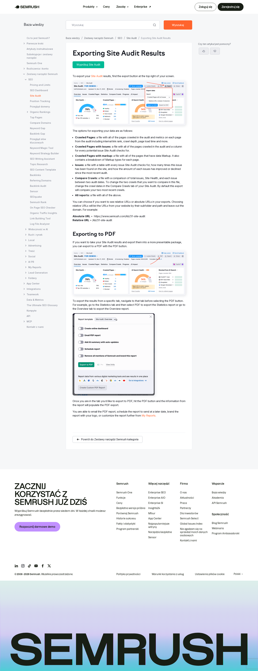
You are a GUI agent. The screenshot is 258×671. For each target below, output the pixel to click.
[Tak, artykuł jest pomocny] (204, 51)
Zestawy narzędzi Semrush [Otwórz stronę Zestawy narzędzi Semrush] (42, 74)
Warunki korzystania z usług (168, 574)
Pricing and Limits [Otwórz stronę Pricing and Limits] (40, 84)
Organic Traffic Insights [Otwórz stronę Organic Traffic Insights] (43, 213)
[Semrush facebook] (42, 566)
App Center (155, 518)
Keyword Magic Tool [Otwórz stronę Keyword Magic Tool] (41, 148)
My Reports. (149, 415)
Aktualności (187, 498)
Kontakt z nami (188, 540)
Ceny (106, 6)
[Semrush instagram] (23, 566)
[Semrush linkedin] (16, 566)
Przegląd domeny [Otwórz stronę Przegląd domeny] (40, 106)
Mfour (151, 513)
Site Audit (132, 38)
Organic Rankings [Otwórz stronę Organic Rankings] (40, 112)
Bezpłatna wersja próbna (130, 508)
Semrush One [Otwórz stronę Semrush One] (34, 63)
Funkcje (121, 498)
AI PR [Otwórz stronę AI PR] (31, 262)
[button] (215, 51)
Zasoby (121, 6)
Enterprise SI (155, 503)
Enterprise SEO (157, 492)
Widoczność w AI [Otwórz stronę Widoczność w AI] (38, 229)
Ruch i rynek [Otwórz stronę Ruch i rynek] (35, 234)
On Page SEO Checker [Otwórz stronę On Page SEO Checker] (42, 207)
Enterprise (140, 6)
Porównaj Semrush (127, 513)
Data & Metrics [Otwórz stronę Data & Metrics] (35, 299)
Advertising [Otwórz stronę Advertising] (34, 245)
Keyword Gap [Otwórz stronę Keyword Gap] (37, 128)
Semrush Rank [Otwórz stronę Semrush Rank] (38, 202)
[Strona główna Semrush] (26, 7)
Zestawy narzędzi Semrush (98, 38)
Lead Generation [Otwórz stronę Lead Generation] (38, 272)
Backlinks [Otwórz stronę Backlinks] (35, 175)
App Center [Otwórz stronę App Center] (33, 283)
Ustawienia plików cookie (210, 574)
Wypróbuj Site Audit (88, 64)
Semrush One (124, 492)
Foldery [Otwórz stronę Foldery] (32, 278)
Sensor (152, 537)
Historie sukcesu (126, 518)
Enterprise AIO (156, 498)
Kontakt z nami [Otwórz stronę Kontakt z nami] (35, 326)
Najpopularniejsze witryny (158, 525)
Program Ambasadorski (225, 533)
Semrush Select (189, 518)
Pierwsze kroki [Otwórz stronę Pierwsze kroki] (35, 43)
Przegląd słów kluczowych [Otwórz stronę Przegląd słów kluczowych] (38, 141)
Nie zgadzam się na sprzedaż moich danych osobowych (194, 532)
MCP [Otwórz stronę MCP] (29, 321)
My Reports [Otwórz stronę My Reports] (34, 267)
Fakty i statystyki (125, 523)
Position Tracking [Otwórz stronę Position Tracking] (40, 101)
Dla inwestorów (189, 513)
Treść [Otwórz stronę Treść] (31, 251)
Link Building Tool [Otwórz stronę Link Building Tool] (40, 218)
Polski (237, 574)
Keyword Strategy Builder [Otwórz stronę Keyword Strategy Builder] (44, 153)
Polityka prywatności (128, 574)
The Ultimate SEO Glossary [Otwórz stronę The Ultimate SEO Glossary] (42, 305)
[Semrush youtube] (36, 566)
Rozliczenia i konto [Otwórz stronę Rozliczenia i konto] (38, 68)
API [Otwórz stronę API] (28, 316)
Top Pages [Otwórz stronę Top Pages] (36, 117)
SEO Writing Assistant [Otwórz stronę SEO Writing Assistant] (42, 158)
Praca (183, 503)
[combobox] (109, 25)
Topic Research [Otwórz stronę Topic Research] (39, 164)
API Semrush (219, 503)
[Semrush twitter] (49, 566)
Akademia (218, 498)
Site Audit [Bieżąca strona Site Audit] (35, 95)
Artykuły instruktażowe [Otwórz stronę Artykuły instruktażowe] (40, 48)
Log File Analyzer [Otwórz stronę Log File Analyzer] (40, 223)
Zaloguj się (205, 6)
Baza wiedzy (34, 25)
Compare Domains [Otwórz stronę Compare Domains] (40, 122)
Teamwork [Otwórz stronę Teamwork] (33, 294)
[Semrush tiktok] (29, 566)
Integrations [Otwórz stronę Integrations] (34, 289)
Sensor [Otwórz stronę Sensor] (34, 191)
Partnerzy (185, 508)
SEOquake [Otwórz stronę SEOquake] (36, 196)
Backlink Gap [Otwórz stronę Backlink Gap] (37, 133)
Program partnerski (127, 529)
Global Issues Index (191, 523)
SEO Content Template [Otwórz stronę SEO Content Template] (43, 169)
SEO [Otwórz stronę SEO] (30, 79)
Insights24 (154, 508)
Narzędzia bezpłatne (160, 532)
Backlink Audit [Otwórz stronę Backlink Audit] (38, 186)
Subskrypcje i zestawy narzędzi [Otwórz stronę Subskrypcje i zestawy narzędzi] (39, 56)
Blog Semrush (220, 523)
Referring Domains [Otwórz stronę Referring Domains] (40, 180)
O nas (183, 492)
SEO (120, 38)
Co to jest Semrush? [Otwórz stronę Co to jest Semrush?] (38, 38)
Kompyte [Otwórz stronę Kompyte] (32, 310)
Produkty (88, 6)
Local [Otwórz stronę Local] (31, 240)
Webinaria (218, 528)
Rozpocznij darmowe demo (37, 526)
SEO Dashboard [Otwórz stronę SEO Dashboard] (39, 90)
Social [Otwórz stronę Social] (31, 256)
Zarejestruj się (231, 6)
